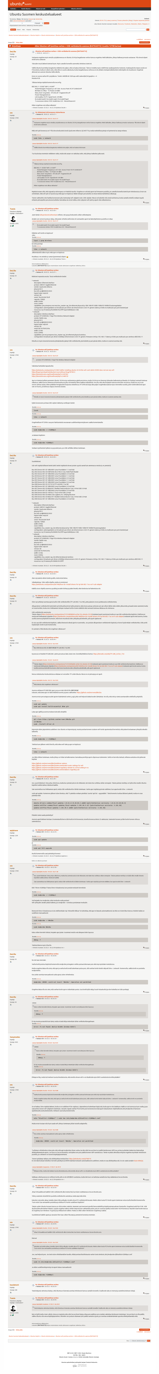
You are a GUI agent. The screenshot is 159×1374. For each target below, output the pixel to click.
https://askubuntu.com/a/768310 (80, 1159)
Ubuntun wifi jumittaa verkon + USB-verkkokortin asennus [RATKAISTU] (61, 51)
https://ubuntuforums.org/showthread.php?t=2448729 (50, 376)
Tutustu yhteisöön (122, 20)
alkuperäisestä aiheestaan (48, 215)
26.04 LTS (103, 20)
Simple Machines (86, 1353)
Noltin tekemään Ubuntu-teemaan (89, 1357)
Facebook (127, 24)
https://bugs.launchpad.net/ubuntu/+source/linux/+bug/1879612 (53, 372)
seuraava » (147, 39)
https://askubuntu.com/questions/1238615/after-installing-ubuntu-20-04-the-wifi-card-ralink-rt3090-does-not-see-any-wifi (73, 370)
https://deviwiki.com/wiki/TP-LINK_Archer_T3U (108, 654)
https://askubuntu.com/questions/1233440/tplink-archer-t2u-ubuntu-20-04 (67, 614)
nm (11, 113)
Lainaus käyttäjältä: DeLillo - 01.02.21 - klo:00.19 (45, 660)
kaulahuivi (14, 1285)
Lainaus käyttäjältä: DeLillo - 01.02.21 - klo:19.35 (45, 1228)
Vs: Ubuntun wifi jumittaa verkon (46, 208)
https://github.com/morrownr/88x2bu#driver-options (49, 763)
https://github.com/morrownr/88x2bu (89, 692)
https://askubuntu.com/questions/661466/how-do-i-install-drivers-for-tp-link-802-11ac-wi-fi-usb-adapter (67, 584)
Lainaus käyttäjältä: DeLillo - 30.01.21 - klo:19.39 (45, 643)
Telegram (145, 24)
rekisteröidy (38, 19)
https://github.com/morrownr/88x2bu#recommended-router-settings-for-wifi (57, 765)
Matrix (139, 24)
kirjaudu (30, 19)
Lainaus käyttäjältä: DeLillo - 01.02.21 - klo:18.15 (45, 1042)
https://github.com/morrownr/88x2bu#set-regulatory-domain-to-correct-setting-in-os (60, 767)
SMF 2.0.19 (70, 1353)
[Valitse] (39, 134)
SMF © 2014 (77, 1353)
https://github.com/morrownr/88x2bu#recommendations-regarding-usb (55, 770)
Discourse (121, 24)
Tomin (12, 209)
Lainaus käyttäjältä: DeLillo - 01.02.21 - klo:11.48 (45, 871)
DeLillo (13, 52)
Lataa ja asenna (111, 20)
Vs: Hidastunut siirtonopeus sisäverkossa (50, 112)
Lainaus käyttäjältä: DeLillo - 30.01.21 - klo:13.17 (45, 118)
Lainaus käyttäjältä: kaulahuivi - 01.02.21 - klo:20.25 (46, 1304)
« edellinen (139, 39)
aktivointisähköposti (19, 21)
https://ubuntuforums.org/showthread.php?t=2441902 (50, 374)
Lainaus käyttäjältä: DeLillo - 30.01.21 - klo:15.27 (45, 355)
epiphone (14, 830)
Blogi (130, 20)
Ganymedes (15, 1037)
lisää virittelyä (138, 1161)
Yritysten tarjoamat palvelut (141, 20)
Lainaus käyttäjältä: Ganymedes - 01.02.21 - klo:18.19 (46, 1167)
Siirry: (128, 1340)
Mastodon (134, 24)
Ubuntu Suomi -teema (65, 1357)
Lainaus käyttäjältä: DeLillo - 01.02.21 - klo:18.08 (45, 1090)
